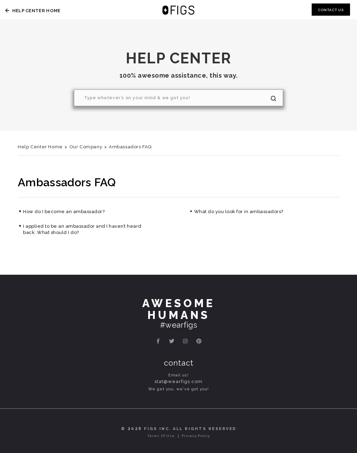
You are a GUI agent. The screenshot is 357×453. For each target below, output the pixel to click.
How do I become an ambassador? (64, 211)
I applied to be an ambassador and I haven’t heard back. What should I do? (82, 229)
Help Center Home (31, 10)
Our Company (85, 146)
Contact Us (331, 10)
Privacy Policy (196, 436)
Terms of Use (161, 436)
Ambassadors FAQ (130, 146)
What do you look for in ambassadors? (238, 211)
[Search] (178, 97)
